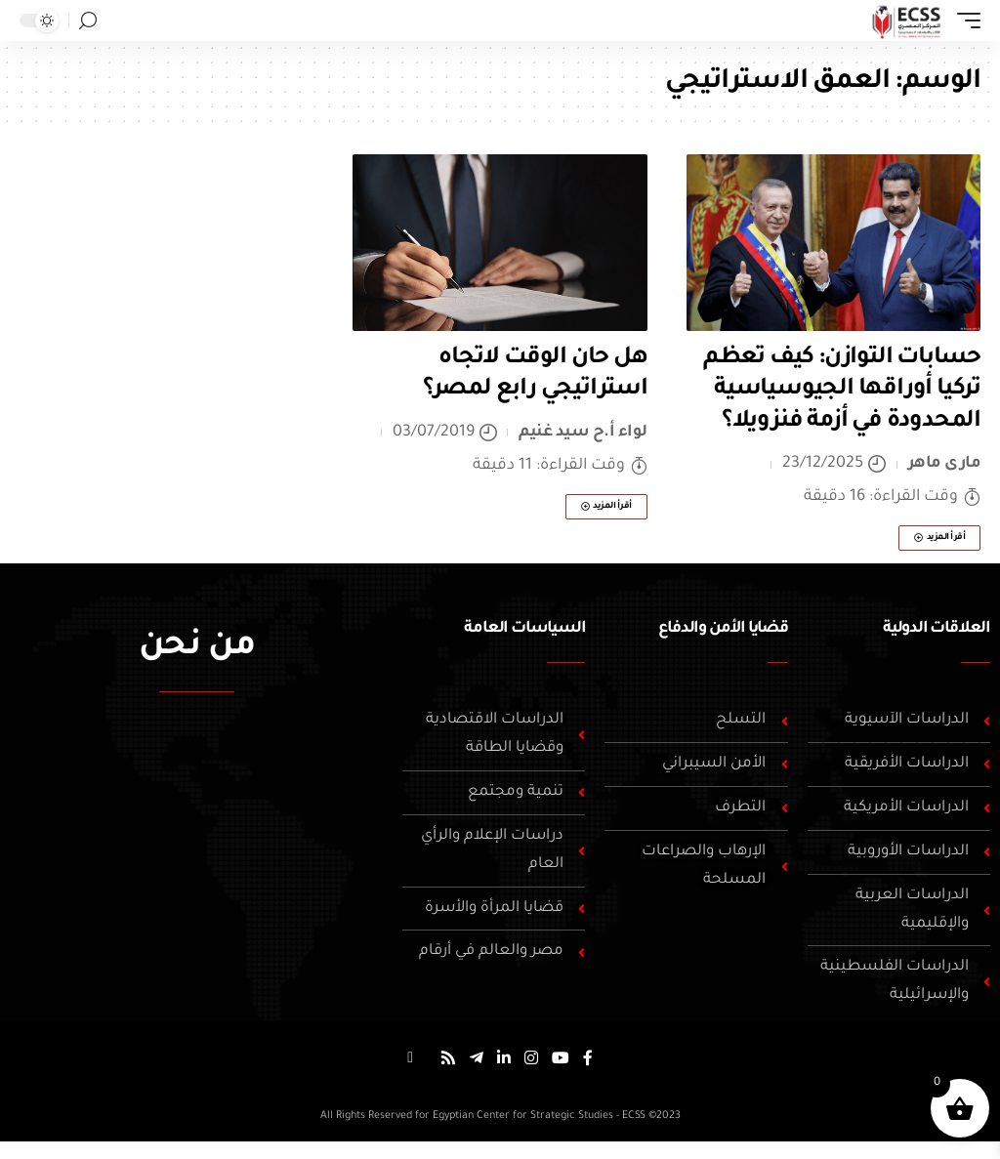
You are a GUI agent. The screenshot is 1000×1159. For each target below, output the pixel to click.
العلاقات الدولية (936, 629)
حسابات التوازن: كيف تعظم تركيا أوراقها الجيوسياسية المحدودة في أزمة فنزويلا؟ (841, 390)
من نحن (197, 648)
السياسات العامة (524, 629)
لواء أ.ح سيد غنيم (583, 432)
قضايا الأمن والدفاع (722, 629)
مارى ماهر (944, 464)
